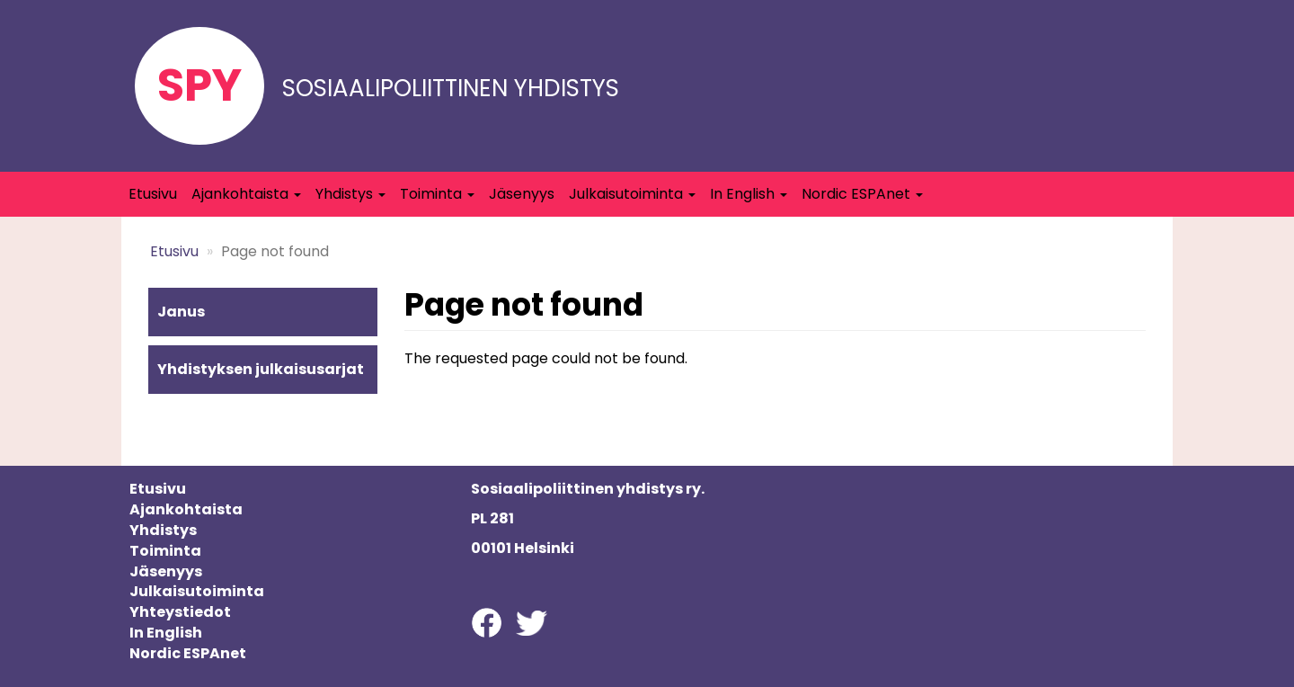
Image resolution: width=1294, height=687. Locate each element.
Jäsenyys (521, 193)
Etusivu (153, 193)
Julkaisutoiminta (632, 193)
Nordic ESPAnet (862, 193)
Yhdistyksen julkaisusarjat (260, 369)
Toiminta (437, 193)
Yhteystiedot (180, 612)
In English (748, 193)
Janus (181, 311)
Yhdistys (350, 193)
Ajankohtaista (246, 193)
